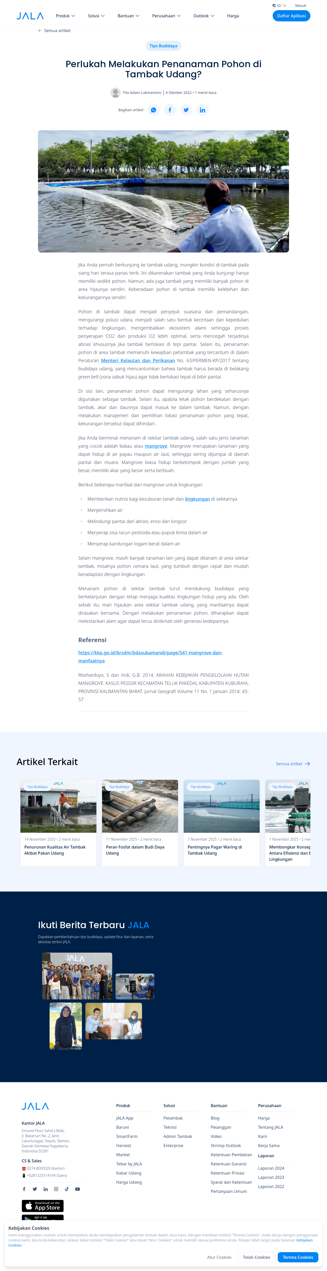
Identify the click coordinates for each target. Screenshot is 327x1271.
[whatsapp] (153, 110)
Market (123, 1154)
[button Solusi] (96, 16)
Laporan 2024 (271, 1168)
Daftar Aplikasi (291, 16)
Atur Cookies (219, 1257)
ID (279, 5)
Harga (233, 16)
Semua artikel (54, 30)
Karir (262, 1136)
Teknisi (170, 1127)
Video (216, 1136)
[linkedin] (202, 110)
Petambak (173, 1118)
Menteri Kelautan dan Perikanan (138, 360)
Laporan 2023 (271, 1177)
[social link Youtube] (79, 1189)
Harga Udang (129, 1182)
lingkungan (197, 499)
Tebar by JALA (129, 1164)
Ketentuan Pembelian (231, 1154)
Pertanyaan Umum (229, 1191)
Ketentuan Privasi (227, 1173)
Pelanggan (221, 1127)
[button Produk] (66, 16)
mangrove (156, 446)
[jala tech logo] (30, 16)
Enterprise (173, 1145)
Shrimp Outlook (226, 1145)
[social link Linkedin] (47, 1189)
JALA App (124, 1118)
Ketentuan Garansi (228, 1164)
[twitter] (186, 110)
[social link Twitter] (36, 1189)
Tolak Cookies (256, 1257)
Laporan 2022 (271, 1186)
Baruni (122, 1127)
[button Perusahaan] (166, 16)
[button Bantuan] (129, 16)
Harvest (123, 1145)
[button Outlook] (204, 16)
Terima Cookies (298, 1257)
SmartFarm (127, 1136)
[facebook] (170, 110)
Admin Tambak (178, 1136)
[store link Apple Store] (43, 1206)
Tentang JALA (270, 1127)
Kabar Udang (129, 1173)
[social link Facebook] (26, 1189)
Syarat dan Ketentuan (231, 1182)
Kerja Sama (269, 1145)
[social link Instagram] (58, 1189)
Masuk (300, 5)
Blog (215, 1118)
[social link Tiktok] (68, 1189)
